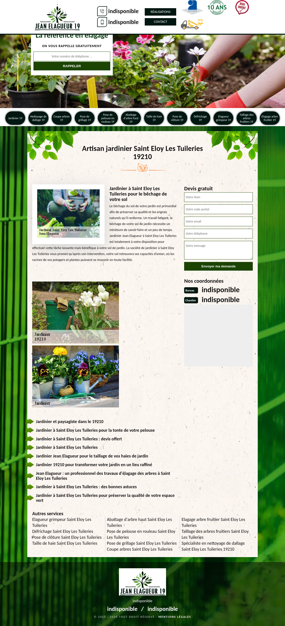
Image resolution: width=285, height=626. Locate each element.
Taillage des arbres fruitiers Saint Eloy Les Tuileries (215, 534)
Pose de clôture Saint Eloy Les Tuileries (67, 537)
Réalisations (161, 12)
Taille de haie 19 (154, 118)
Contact (160, 22)
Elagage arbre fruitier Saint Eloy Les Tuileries (213, 522)
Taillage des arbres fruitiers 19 (247, 118)
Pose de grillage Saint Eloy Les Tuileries (141, 543)
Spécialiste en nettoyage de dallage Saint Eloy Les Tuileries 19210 (213, 546)
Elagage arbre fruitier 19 (269, 118)
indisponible (123, 11)
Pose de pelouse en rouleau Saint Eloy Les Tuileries (141, 534)
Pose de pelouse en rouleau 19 (107, 118)
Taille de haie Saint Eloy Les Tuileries (64, 543)
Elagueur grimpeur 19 (223, 118)
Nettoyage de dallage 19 (38, 118)
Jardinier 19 (15, 118)
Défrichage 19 (200, 118)
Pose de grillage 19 (85, 118)
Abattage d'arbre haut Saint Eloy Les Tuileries (139, 522)
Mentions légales (174, 617)
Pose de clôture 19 (177, 118)
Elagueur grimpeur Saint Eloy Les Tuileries (61, 522)
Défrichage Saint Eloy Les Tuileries (62, 531)
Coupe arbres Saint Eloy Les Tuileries (139, 549)
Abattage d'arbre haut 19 (130, 118)
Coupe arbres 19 (62, 118)
